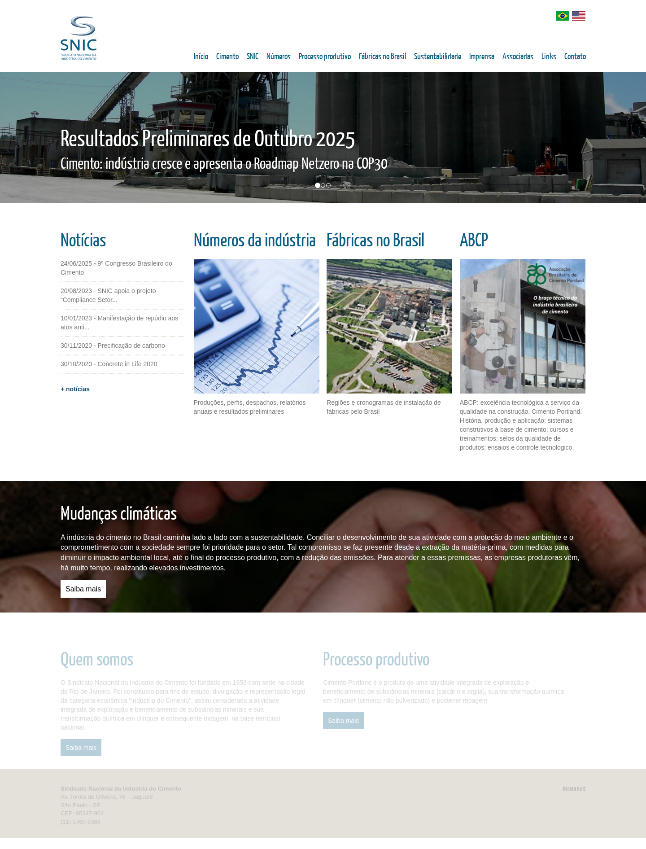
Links (548, 56)
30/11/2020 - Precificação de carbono (113, 345)
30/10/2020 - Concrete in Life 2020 (109, 364)
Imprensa (481, 56)
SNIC (252, 56)
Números (278, 56)
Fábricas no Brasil (382, 56)
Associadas (517, 56)
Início (201, 56)
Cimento (227, 56)
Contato (575, 56)
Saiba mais (83, 589)
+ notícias (75, 389)
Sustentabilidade (437, 56)
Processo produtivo (325, 56)
